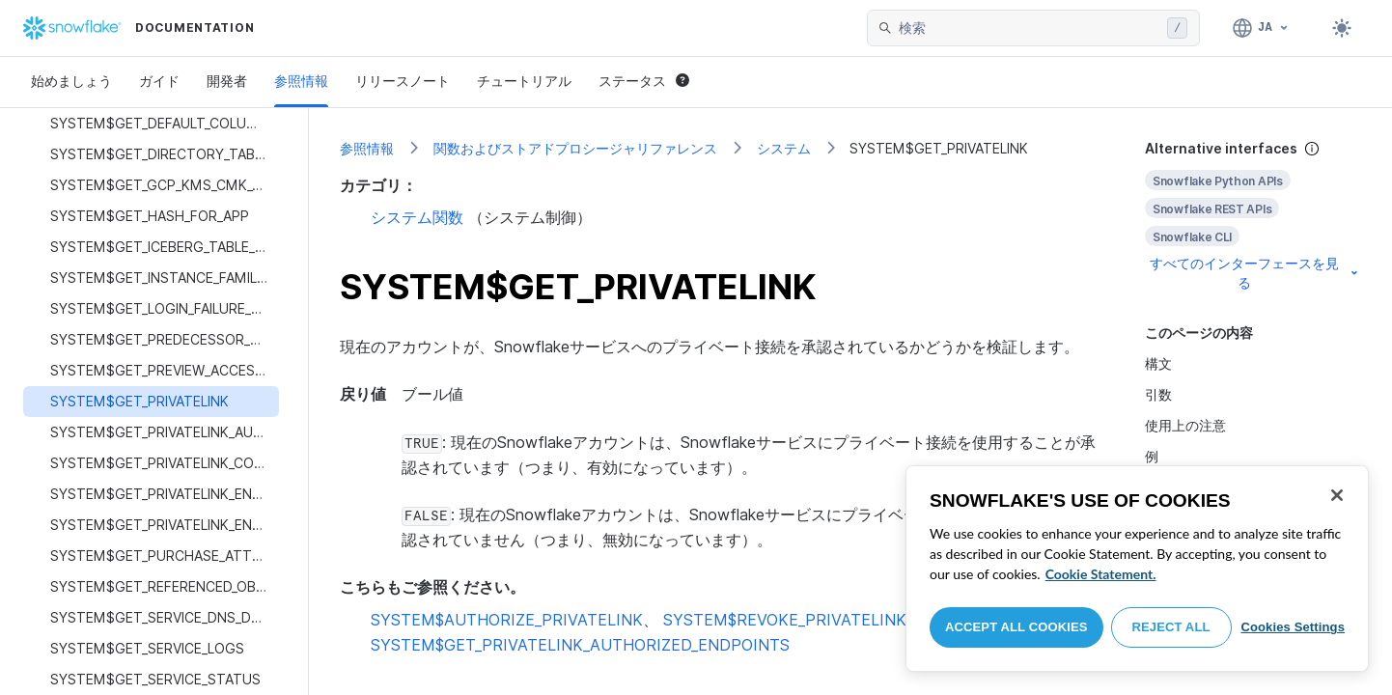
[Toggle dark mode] (1341, 28)
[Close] (1337, 495)
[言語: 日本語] (1261, 28)
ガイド (159, 80)
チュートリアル (524, 80)
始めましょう (71, 80)
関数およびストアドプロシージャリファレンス (575, 148)
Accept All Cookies (1016, 627)
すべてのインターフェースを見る (1255, 273)
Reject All (1171, 627)
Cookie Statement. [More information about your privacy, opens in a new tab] (1100, 574)
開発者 (227, 80)
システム (784, 148)
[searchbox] (1029, 28)
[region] (1137, 568)
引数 (1158, 394)
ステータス (644, 80)
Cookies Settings (1292, 627)
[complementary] (1253, 215)
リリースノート (402, 80)
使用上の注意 (1185, 425)
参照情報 (301, 80)
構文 (1158, 363)
